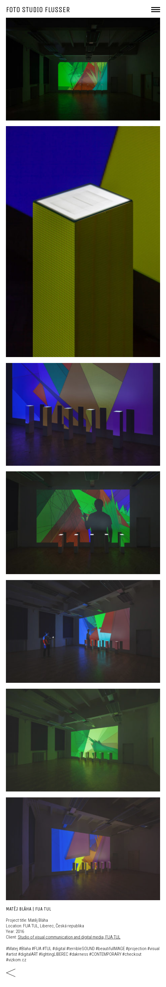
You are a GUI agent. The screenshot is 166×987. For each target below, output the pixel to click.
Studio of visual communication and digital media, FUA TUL (69, 937)
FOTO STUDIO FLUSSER (38, 9)
